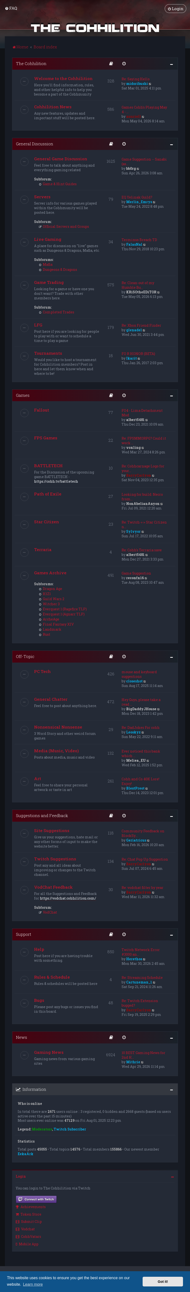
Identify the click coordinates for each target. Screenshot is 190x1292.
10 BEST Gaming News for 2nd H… (143, 1055)
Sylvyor (133, 531)
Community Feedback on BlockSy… (143, 833)
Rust (44, 634)
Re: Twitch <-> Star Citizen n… (144, 524)
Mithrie (133, 1062)
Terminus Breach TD (139, 239)
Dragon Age (50, 588)
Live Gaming (47, 239)
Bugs (39, 1000)
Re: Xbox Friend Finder (141, 325)
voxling (133, 447)
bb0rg (131, 168)
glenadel (134, 330)
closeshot (134, 681)
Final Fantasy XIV (56, 624)
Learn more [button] (33, 1284)
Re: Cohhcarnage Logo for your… (143, 468)
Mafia (45, 264)
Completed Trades (56, 312)
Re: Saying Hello (136, 79)
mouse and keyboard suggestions (139, 674)
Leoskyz (133, 732)
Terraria (42, 549)
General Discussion (34, 144)
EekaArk (25, 1154)
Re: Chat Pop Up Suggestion (145, 859)
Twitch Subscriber (70, 1129)
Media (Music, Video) (56, 750)
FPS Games (45, 438)
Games (22, 395)
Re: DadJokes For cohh (141, 727)
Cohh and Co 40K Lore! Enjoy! (140, 781)
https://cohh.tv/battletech (56, 481)
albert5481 (135, 419)
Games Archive (50, 573)
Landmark (50, 629)
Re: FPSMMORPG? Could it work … (144, 440)
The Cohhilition (31, 63)
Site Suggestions (51, 830)
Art (37, 778)
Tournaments (48, 353)
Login (21, 1176)
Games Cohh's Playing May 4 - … (144, 109)
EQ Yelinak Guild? (137, 197)
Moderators (42, 1129)
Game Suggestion (136, 573)
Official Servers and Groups (64, 226)
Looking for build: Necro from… (142, 496)
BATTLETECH (48, 465)
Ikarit (131, 358)
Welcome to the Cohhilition (63, 78)
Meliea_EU (136, 760)
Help (39, 949)
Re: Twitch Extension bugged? (140, 1003)
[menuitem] (11, 8)
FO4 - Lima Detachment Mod (142, 412)
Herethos (134, 959)
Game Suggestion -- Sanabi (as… (144, 161)
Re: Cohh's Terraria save (142, 550)
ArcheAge (49, 619)
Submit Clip (29, 1221)
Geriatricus (136, 840)
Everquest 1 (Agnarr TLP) (62, 614)
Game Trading (49, 282)
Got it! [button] (163, 1282)
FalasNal (134, 244)
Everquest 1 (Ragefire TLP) (63, 609)
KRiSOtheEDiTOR (141, 292)
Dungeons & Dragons (58, 269)
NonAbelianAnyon (143, 503)
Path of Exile (47, 494)
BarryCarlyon (138, 475)
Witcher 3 (49, 604)
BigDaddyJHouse (141, 709)
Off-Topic (25, 656)
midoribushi (137, 83)
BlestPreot (135, 788)
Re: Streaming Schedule (142, 977)
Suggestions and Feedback (42, 815)
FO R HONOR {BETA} (138, 353)
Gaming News (49, 1052)
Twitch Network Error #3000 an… (141, 952)
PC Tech (42, 671)
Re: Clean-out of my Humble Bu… (138, 285)
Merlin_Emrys (139, 201)
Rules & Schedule (52, 977)
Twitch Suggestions (55, 859)
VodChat (48, 912)
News (21, 1037)
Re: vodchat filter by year (142, 887)
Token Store (28, 1214)
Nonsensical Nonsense (58, 727)
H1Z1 (45, 593)
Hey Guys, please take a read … (141, 702)
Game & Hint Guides (58, 184)
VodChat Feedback (53, 887)
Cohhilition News (53, 107)
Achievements (31, 1206)
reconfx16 (135, 578)
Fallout (41, 410)
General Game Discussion (60, 159)
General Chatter (50, 699)
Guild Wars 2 (51, 599)
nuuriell (133, 116)
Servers (42, 196)
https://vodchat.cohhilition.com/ (68, 898)
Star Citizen (46, 521)
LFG (38, 325)
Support (23, 934)
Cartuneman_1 (139, 982)
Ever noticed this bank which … (141, 753)
